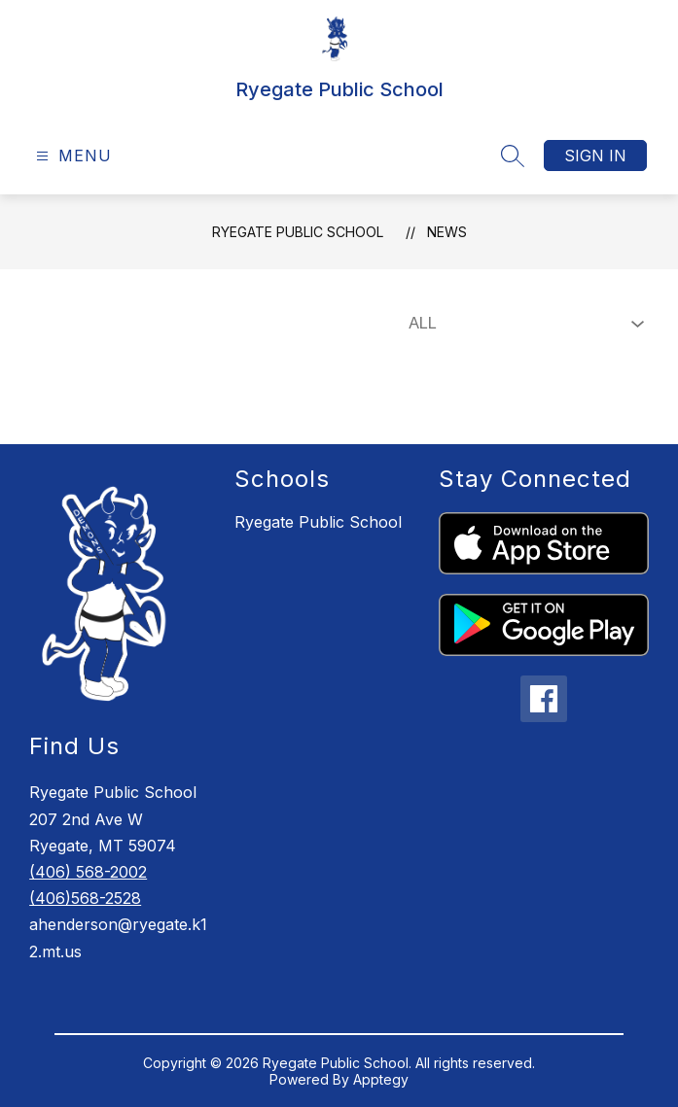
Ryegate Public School (297, 232)
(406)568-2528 (85, 898)
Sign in (595, 155)
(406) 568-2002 (88, 872)
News (447, 232)
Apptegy (381, 1079)
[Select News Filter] (522, 323)
